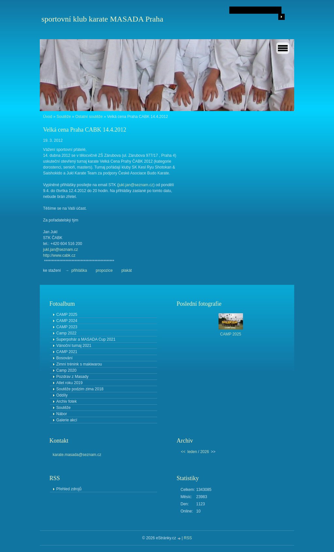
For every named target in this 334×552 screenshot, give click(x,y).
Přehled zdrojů (69, 489)
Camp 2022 (66, 333)
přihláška (79, 270)
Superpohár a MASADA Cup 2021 (85, 339)
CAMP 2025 (66, 314)
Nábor (61, 414)
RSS (188, 538)
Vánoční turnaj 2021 (73, 345)
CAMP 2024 (66, 320)
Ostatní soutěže (89, 116)
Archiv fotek (66, 401)
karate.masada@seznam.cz (77, 454)
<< (183, 451)
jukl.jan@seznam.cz (135, 185)
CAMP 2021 (66, 351)
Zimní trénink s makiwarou (79, 364)
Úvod (47, 116)
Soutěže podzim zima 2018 (80, 389)
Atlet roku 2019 (69, 383)
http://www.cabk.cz (59, 255)
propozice (105, 270)
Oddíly (62, 395)
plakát (126, 270)
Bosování (64, 358)
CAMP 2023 (66, 327)
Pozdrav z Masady (72, 376)
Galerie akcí (66, 420)
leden (192, 451)
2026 (204, 451)
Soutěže (63, 116)
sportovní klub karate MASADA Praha (102, 19)
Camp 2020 (66, 370)
